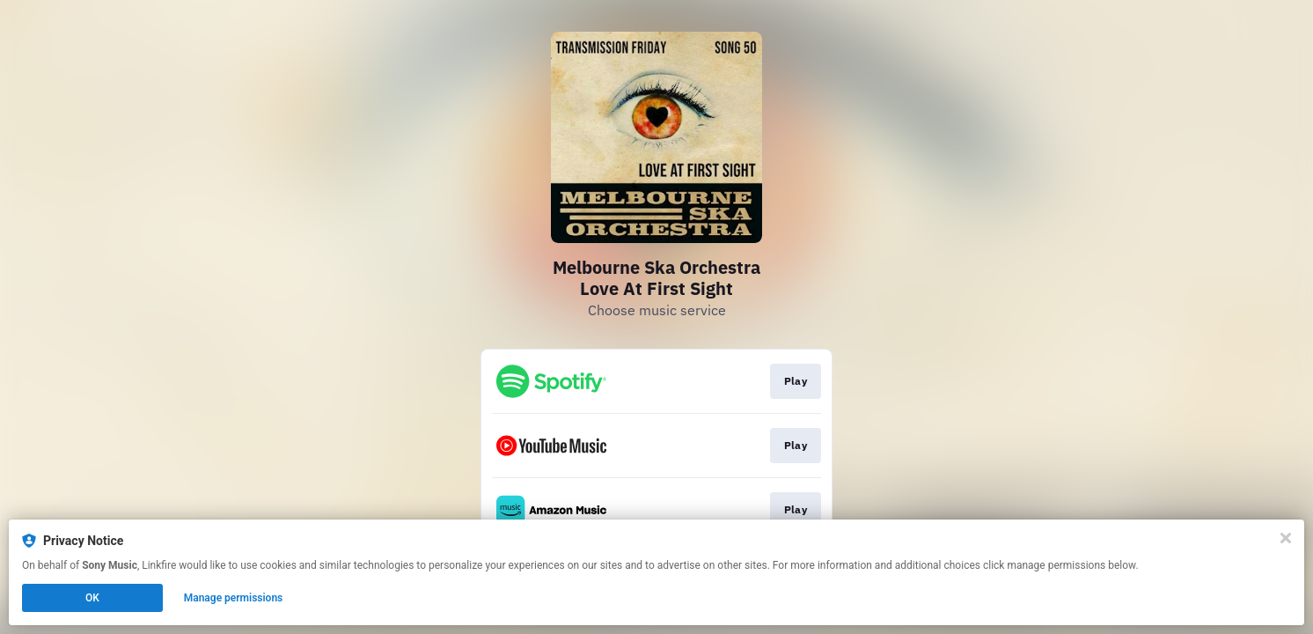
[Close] (1286, 538)
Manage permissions (233, 598)
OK (92, 598)
